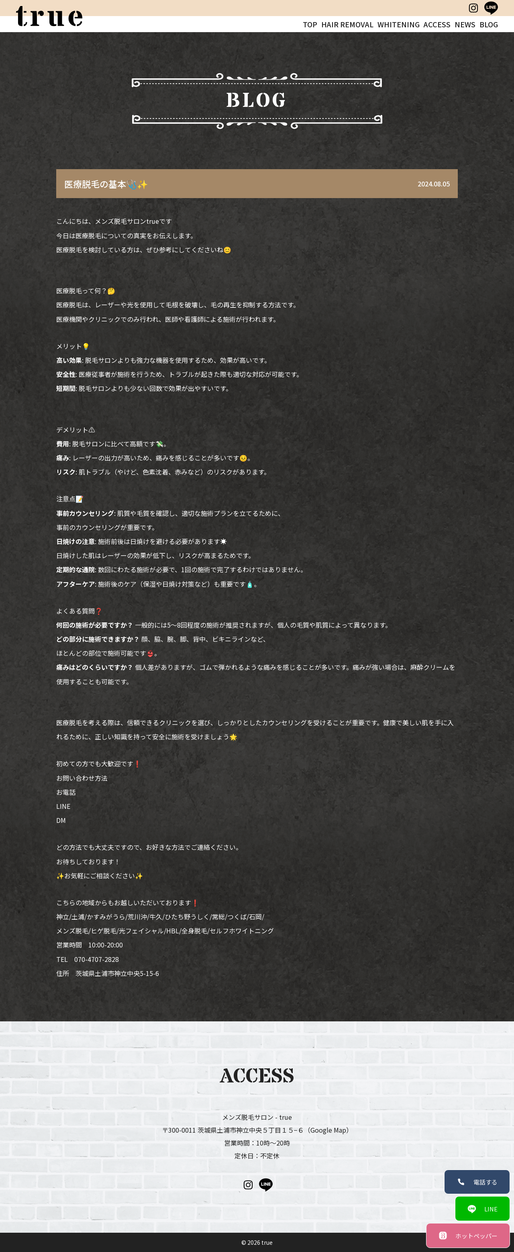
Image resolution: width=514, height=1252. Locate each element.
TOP (310, 24)
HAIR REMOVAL (347, 24)
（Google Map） (328, 1130)
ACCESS (437, 24)
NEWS (465, 24)
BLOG (488, 24)
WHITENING (398, 24)
